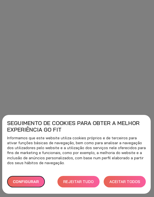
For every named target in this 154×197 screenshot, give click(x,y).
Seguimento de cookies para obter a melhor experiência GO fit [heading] (73, 126)
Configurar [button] (26, 181)
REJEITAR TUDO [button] (78, 181)
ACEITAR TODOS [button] (124, 181)
